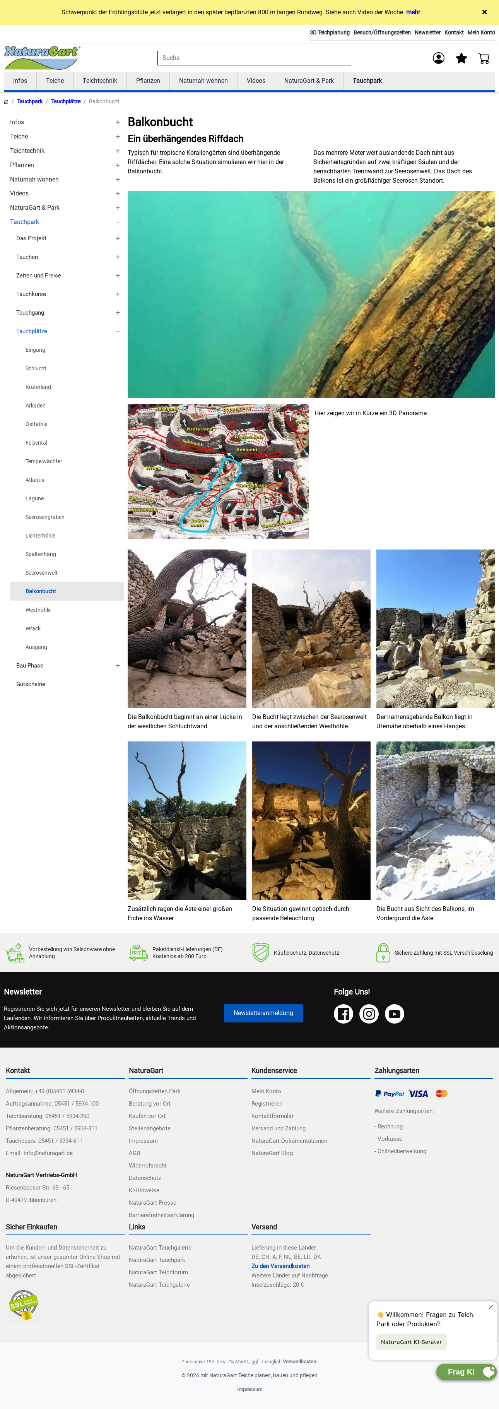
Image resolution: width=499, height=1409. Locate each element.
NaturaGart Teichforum (158, 1272)
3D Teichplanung (330, 32)
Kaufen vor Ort (147, 1116)
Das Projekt (31, 238)
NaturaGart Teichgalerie (159, 1284)
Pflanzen (148, 81)
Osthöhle (36, 424)
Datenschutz (145, 1178)
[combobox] (254, 58)
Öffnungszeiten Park (155, 1091)
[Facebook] (343, 1014)
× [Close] (484, 12)
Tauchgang (30, 313)
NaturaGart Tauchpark (157, 1260)
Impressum (143, 1141)
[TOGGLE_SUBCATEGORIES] (117, 123)
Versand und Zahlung (278, 1128)
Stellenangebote (150, 1128)
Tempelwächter (44, 462)
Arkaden (36, 406)
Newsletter (428, 32)
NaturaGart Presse (152, 1203)
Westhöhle (38, 610)
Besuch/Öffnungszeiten (382, 32)
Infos (20, 81)
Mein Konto (481, 32)
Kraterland (38, 387)
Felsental (36, 443)
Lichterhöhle (40, 536)
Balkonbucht (41, 592)
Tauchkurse (31, 294)
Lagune (35, 499)
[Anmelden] (438, 58)
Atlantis (35, 480)
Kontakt (454, 32)
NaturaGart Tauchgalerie (160, 1247)
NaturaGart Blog (272, 1153)
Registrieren (266, 1104)
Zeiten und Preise (38, 275)
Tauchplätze (65, 102)
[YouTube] (394, 1014)
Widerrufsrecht (148, 1165)
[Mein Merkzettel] (461, 58)
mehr (413, 12)
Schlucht (36, 369)
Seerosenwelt (42, 573)
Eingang (35, 350)
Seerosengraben (45, 517)
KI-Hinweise (144, 1190)
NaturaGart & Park (309, 81)
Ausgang (36, 647)
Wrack (33, 629)
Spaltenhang (41, 554)
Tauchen (27, 257)
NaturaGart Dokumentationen (289, 1141)
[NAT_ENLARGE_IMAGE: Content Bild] (218, 471)
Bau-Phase (29, 666)
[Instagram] (369, 1014)
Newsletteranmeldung (263, 1013)
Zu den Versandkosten (280, 1266)
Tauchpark (367, 81)
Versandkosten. (300, 1361)
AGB (134, 1153)
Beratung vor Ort (150, 1104)
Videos (256, 81)
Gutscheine (30, 684)
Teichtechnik (100, 81)
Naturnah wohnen (203, 81)
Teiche (55, 81)
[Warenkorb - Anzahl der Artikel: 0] (484, 58)
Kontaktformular (272, 1116)
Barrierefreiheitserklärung (161, 1215)
